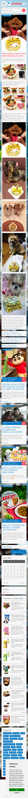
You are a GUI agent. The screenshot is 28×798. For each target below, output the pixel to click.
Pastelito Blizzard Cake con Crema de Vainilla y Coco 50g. (18, 615)
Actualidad (5, 333)
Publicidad (14, 758)
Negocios (9, 335)
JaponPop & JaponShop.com (14, 328)
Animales (14, 462)
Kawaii (4, 335)
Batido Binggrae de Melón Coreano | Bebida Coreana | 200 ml (17, 654)
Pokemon (6, 758)
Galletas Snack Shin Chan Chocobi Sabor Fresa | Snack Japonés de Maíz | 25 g (17, 628)
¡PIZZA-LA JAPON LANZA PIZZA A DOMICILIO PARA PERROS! (12, 470)
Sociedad (19, 335)
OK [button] (17, 789)
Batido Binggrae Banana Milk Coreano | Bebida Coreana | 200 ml (17, 641)
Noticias (15, 464)
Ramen (17, 521)
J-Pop (13, 747)
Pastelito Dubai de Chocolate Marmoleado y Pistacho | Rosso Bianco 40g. (18, 692)
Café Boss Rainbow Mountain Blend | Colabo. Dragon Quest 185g (18, 667)
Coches (6, 736)
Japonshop (10, 380)
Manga (6, 752)
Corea (21, 738)
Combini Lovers (12, 378)
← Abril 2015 (5, 583)
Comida (5, 379)
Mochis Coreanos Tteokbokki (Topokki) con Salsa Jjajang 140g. (18, 705)
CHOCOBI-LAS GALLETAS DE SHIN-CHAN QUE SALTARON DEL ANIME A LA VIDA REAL (13, 386)
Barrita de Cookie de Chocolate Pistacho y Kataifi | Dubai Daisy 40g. (17, 603)
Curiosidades (13, 333)
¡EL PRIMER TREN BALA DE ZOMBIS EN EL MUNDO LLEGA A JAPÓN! (12, 429)
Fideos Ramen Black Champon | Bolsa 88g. (16, 678)
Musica (20, 752)
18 (8, 573)
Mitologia (13, 752)
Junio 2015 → (22, 583)
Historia (19, 744)
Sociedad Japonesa (14, 341)
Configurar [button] (16, 792)
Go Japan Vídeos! (9, 744)
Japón (17, 59)
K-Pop (14, 749)
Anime (4, 378)
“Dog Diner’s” (20, 113)
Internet (6, 747)
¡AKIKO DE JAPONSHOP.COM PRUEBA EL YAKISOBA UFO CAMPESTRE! (13, 527)
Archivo (6, 589)
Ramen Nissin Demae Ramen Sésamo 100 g (18, 716)
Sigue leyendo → (5, 401)
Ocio (14, 335)
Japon (19, 333)
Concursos (13, 738)
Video (5, 774)
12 (11, 570)
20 (14, 573)
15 (20, 570)
